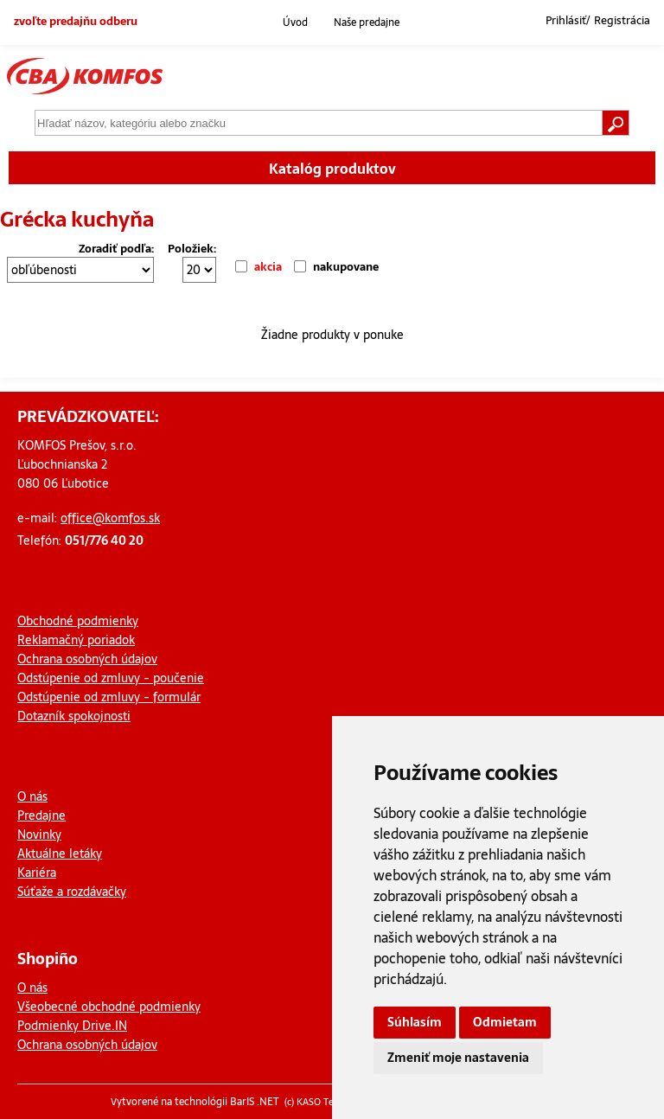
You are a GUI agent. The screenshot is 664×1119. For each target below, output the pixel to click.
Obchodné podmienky (77, 621)
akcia (268, 267)
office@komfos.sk (110, 518)
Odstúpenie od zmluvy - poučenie (110, 678)
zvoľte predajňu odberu (75, 20)
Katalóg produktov (332, 168)
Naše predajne (366, 22)
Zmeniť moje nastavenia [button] (458, 1057)
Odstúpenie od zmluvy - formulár (109, 697)
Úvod (295, 22)
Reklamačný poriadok (76, 640)
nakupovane (346, 267)
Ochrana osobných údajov (87, 659)
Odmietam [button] (505, 1022)
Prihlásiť (566, 21)
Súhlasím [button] (414, 1022)
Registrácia (622, 21)
